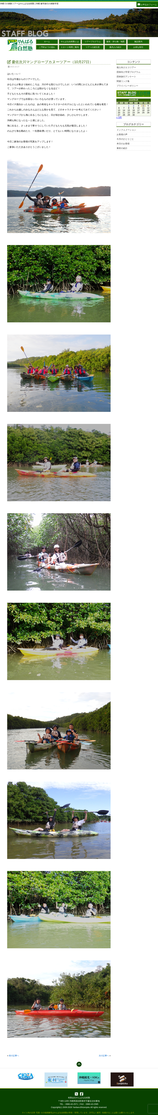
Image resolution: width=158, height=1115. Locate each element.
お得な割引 (138, 47)
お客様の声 (122, 134)
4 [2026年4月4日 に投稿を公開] (143, 106)
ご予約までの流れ (47, 47)
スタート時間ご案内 (70, 47)
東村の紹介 (122, 148)
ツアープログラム (93, 41)
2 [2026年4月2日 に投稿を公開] (133, 106)
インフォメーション (126, 130)
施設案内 (138, 41)
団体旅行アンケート (126, 76)
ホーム (47, 41)
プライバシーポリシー (127, 85)
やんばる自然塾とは (70, 41)
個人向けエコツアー (126, 67)
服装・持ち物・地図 (115, 41)
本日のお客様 (123, 143)
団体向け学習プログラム (128, 72)
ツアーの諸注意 (93, 47)
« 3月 (119, 117)
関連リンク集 (123, 81)
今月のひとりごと (125, 139)
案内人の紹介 (115, 47)
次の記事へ (104, 1055)
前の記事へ (14, 1055)
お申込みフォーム (147, 4)
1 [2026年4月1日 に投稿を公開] (128, 106)
